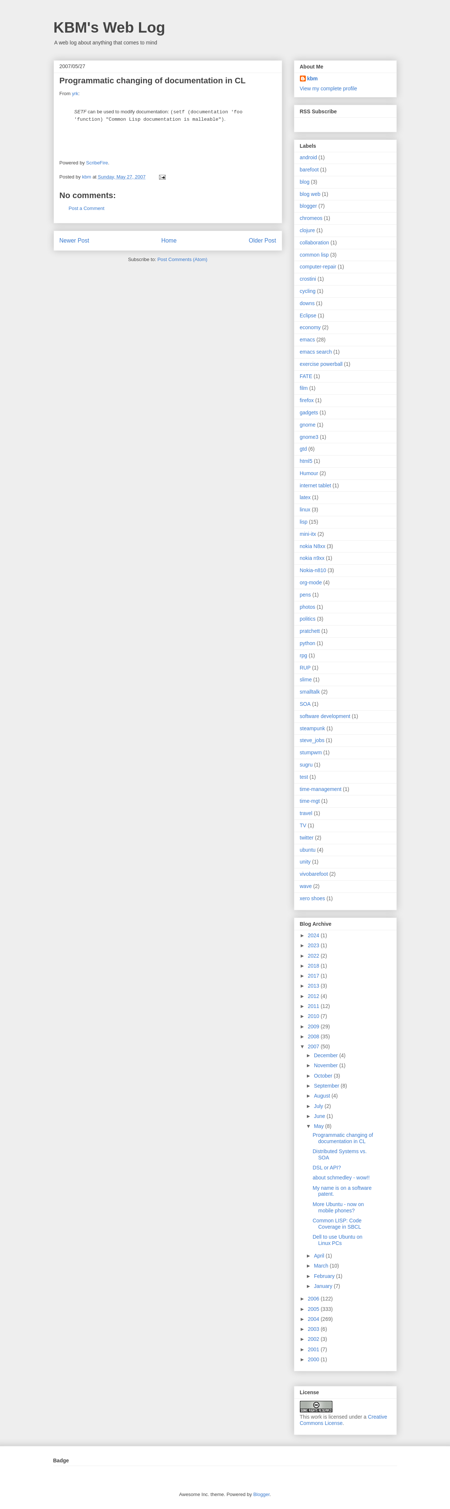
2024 (314, 935)
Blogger (261, 1494)
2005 (314, 1309)
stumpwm (311, 752)
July (319, 1106)
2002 (314, 1339)
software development (325, 716)
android (308, 157)
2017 (314, 976)
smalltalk (310, 692)
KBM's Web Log (109, 27)
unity (305, 862)
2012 (314, 996)
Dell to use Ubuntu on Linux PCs (337, 1240)
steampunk (312, 728)
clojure (307, 230)
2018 (314, 966)
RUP (305, 668)
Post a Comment (87, 208)
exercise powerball (321, 364)
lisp (304, 522)
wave (306, 886)
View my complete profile (328, 88)
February (325, 1276)
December (326, 1055)
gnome (308, 425)
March (322, 1266)
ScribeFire (97, 163)
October (324, 1076)
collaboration (314, 243)
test (304, 777)
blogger (308, 206)
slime (306, 679)
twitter (307, 838)
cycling (308, 291)
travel (306, 813)
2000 (314, 1359)
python (307, 643)
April (320, 1256)
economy (310, 327)
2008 (314, 1036)
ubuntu (308, 850)
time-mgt (310, 801)
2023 (314, 945)
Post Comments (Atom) (182, 259)
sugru (306, 765)
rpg (303, 655)
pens (305, 595)
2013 (314, 986)
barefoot (309, 170)
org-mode (311, 582)
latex (305, 497)
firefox (307, 400)
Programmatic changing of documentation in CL (342, 1138)
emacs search (316, 352)
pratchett (310, 631)
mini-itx (308, 534)
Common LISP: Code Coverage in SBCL (336, 1224)
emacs (307, 340)
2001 (314, 1349)
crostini (308, 279)
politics (308, 619)
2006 (314, 1299)
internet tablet (315, 485)
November (326, 1065)
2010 (314, 1016)
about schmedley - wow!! (340, 1178)
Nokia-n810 (313, 570)
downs (307, 303)
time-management (321, 789)
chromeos (311, 218)
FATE (306, 376)
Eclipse (308, 315)
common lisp (314, 255)
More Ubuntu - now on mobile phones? (338, 1207)
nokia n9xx (312, 558)
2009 (314, 1026)
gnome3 (309, 437)
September (327, 1086)
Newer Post (74, 240)
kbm (312, 78)
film (304, 388)
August (322, 1096)
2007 (314, 1046)
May (319, 1126)
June (320, 1116)
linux (305, 510)
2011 (314, 1006)
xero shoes (312, 898)
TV (303, 825)
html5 (306, 461)
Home (169, 240)
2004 (314, 1319)
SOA (305, 704)
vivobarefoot (314, 874)
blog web (310, 194)
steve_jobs (312, 740)
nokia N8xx (312, 546)
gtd (303, 449)
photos (307, 607)
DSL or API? (326, 1168)
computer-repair (318, 267)
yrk (75, 93)
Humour (309, 473)
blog (304, 182)
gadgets (309, 412)
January (324, 1286)
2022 (314, 956)
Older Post (262, 240)
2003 (314, 1329)
